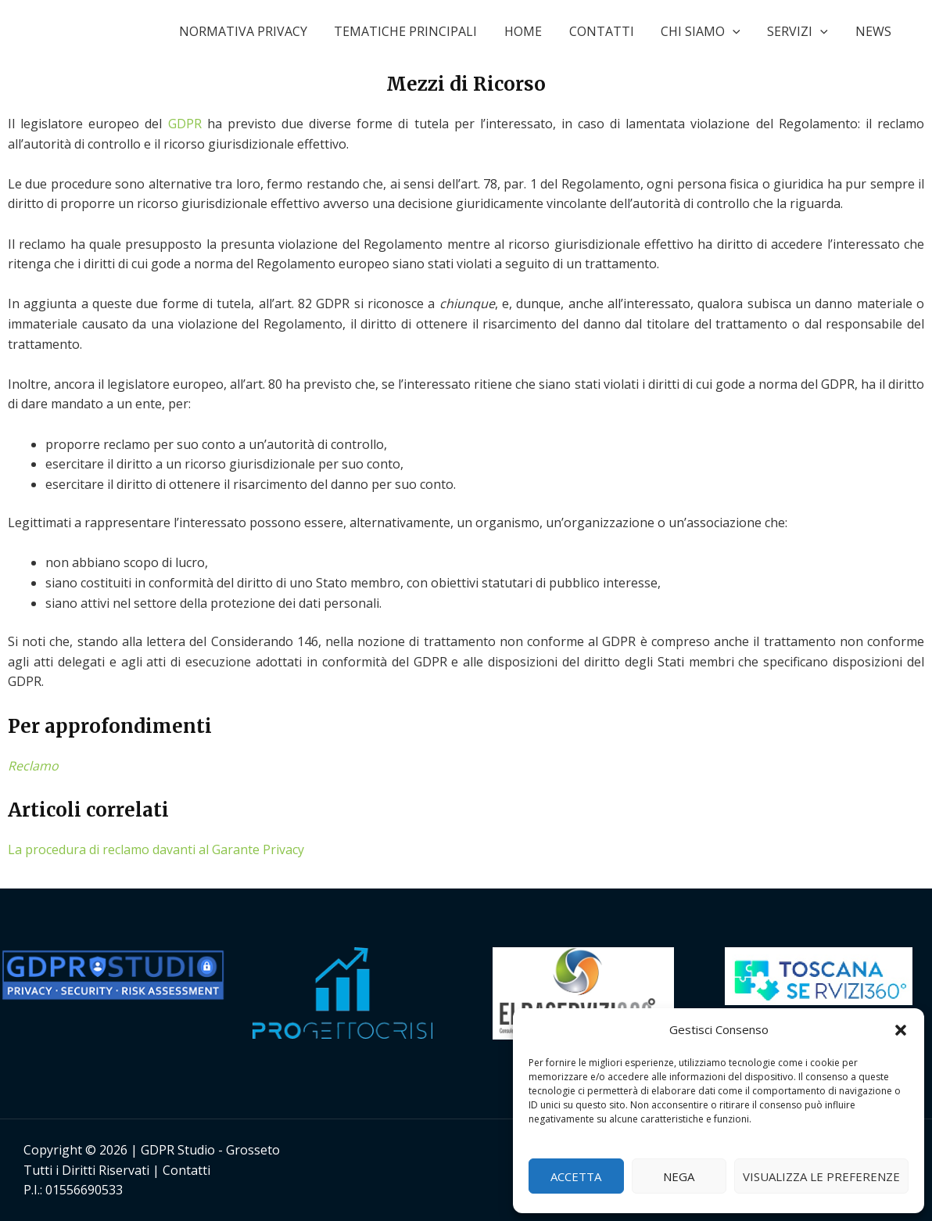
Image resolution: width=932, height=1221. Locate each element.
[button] (901, 1030)
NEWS (874, 31)
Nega (678, 1176)
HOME (532, 31)
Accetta (575, 1176)
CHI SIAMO (706, 31)
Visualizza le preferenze (821, 1176)
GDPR (185, 123)
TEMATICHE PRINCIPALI (417, 31)
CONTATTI (608, 31)
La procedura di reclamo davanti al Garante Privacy (156, 849)
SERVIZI (800, 31)
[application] (738, 31)
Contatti (186, 1170)
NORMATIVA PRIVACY (256, 31)
